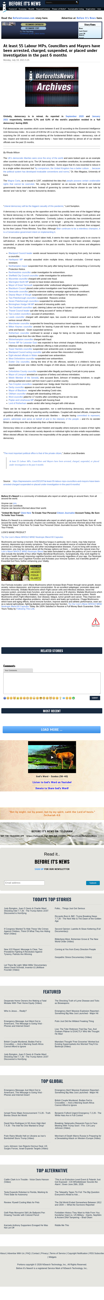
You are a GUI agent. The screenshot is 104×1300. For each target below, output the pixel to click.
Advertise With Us (15, 1253)
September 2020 (75, 116)
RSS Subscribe (96, 1253)
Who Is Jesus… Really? (15, 1011)
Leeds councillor (17, 317)
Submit (92, 883)
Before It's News (25, 3)
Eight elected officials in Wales (23, 355)
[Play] (52, 757)
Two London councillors (20, 314)
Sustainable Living (76, 9)
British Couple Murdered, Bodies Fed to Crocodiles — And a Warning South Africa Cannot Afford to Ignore (23, 1044)
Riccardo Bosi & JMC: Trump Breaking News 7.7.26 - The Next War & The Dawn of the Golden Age (78, 918)
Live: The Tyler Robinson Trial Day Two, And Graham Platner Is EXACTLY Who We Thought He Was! (77, 1031)
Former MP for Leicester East (23, 342)
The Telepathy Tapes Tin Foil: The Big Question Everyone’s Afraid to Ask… (77, 1193)
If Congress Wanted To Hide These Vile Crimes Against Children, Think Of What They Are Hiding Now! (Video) (27, 931)
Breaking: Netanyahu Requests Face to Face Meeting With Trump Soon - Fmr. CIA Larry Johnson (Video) (76, 1125)
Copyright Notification (77, 1253)
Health (31, 9)
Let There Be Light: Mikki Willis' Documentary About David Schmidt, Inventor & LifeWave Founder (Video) (25, 967)
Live (99, 9)
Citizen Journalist (66, 513)
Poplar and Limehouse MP (21, 400)
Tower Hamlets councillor (20, 349)
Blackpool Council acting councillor (25, 352)
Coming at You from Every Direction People (75, 949)
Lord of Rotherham (17, 403)
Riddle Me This (62, 1225)
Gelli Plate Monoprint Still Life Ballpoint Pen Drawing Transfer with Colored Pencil (24, 1214)
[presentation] (65, 878)
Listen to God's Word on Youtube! (52, 782)
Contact (35, 1253)
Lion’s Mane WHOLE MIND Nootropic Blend (22, 551)
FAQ (28, 1253)
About (3, 1253)
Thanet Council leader (19, 311)
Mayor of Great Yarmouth (20, 285)
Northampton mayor (18, 266)
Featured (13, 9)
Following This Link (25, 609)
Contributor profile (27, 34)
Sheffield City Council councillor (23, 275)
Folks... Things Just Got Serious (70, 908)
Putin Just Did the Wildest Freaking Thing (74, 1021)
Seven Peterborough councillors (24, 301)
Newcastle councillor (18, 291)
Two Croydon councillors (20, 384)
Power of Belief (59, 9)
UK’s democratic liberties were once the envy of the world (35, 158)
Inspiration (90, 9)
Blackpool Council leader (20, 253)
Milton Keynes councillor (20, 327)
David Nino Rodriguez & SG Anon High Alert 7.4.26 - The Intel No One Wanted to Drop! (25, 1124)
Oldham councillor (17, 394)
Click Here (26, 513)
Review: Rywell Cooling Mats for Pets (21, 1202)
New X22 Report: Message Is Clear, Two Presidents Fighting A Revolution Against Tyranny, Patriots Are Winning (23, 951)
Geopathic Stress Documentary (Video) (73, 957)
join (15, 503)
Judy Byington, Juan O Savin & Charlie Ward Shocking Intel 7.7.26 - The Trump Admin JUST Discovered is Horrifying (26, 910)
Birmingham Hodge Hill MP (21, 304)
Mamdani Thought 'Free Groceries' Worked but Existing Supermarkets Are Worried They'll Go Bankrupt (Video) (77, 1044)
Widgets (52, 1257)
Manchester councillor (19, 323)
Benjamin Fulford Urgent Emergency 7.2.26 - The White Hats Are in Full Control (78, 1114)
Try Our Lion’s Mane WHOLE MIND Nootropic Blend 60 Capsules (32, 537)
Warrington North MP (18, 282)
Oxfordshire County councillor (23, 371)
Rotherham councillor (19, 333)
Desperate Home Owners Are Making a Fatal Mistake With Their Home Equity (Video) (25, 1002)
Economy (22, 9)
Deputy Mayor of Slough (20, 295)
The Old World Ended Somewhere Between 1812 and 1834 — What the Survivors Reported (78, 1203)
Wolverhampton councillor (21, 339)
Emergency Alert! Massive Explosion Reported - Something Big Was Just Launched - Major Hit (77, 1012)
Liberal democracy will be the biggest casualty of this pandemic (33, 206)
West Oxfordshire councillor (22, 358)
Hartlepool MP (16, 259)
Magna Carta (14, 181)
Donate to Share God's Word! (52, 788)
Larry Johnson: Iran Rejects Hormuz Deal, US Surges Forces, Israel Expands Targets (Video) (26, 1147)
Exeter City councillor (19, 362)
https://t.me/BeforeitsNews (83, 836)
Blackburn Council (17, 288)
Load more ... (51, 729)
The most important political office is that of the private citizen (33, 453)
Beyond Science (43, 9)
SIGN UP (39, 869)
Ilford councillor (16, 397)
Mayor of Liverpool (17, 374)
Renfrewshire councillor (20, 272)
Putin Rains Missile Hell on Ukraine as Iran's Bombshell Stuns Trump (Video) (25, 1137)
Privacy (44, 1253)
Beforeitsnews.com (24, 18)
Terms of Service (58, 1253)
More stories (40, 34)
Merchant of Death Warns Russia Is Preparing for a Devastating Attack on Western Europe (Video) (78, 1137)
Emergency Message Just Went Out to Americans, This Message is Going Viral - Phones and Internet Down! (23, 1023)
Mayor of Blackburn (18, 390)
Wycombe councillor (18, 279)
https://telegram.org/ (37, 836)
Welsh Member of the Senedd (23, 378)
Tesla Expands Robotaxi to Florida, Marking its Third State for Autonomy (26, 1193)
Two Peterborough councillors (23, 298)
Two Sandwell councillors (20, 307)
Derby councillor (16, 387)
